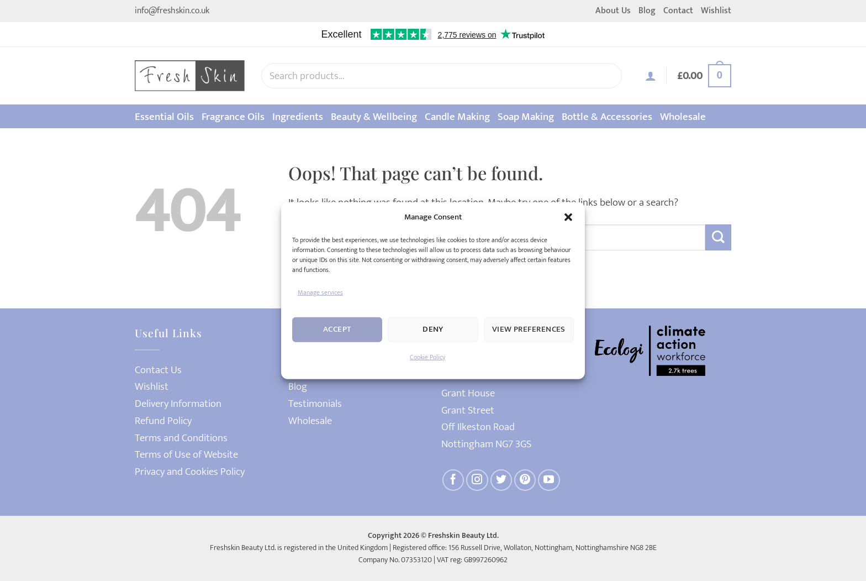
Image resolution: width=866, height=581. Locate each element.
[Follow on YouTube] (549, 480)
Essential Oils (164, 116)
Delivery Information (178, 403)
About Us (613, 10)
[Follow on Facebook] (453, 480)
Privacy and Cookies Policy (190, 471)
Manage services (320, 291)
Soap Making (526, 116)
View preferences (529, 329)
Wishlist (716, 10)
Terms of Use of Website (186, 454)
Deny (433, 329)
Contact (678, 10)
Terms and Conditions (181, 438)
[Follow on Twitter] (501, 480)
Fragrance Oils (233, 116)
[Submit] (718, 237)
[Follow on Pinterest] (525, 480)
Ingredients (297, 116)
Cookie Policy (427, 357)
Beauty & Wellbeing (374, 116)
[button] (568, 216)
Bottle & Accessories (607, 116)
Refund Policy (163, 421)
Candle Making (457, 116)
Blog (647, 10)
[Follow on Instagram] (477, 480)
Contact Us (158, 370)
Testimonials (315, 403)
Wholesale (683, 116)
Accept (337, 329)
